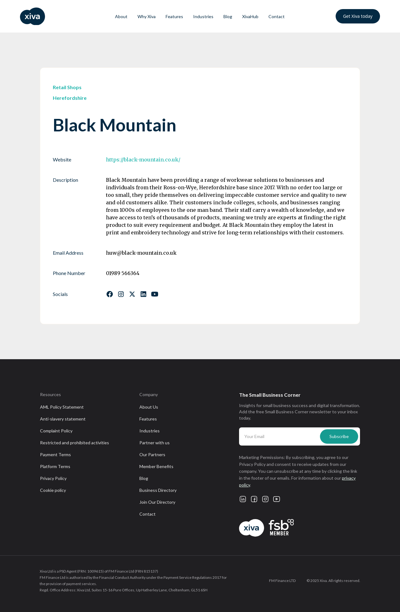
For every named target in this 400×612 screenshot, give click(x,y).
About (121, 16)
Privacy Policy (53, 478)
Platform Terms (55, 466)
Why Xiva (147, 16)
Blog (227, 16)
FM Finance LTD (282, 580)
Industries (203, 16)
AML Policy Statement (62, 407)
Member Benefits (156, 466)
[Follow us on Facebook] (109, 294)
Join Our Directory (157, 502)
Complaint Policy (56, 430)
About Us (148, 407)
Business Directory (158, 490)
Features (174, 16)
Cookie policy (53, 490)
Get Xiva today (357, 16)
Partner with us (154, 442)
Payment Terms (55, 454)
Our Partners (152, 454)
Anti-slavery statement (63, 418)
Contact (276, 16)
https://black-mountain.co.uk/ (143, 159)
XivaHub (250, 16)
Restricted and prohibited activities (74, 442)
